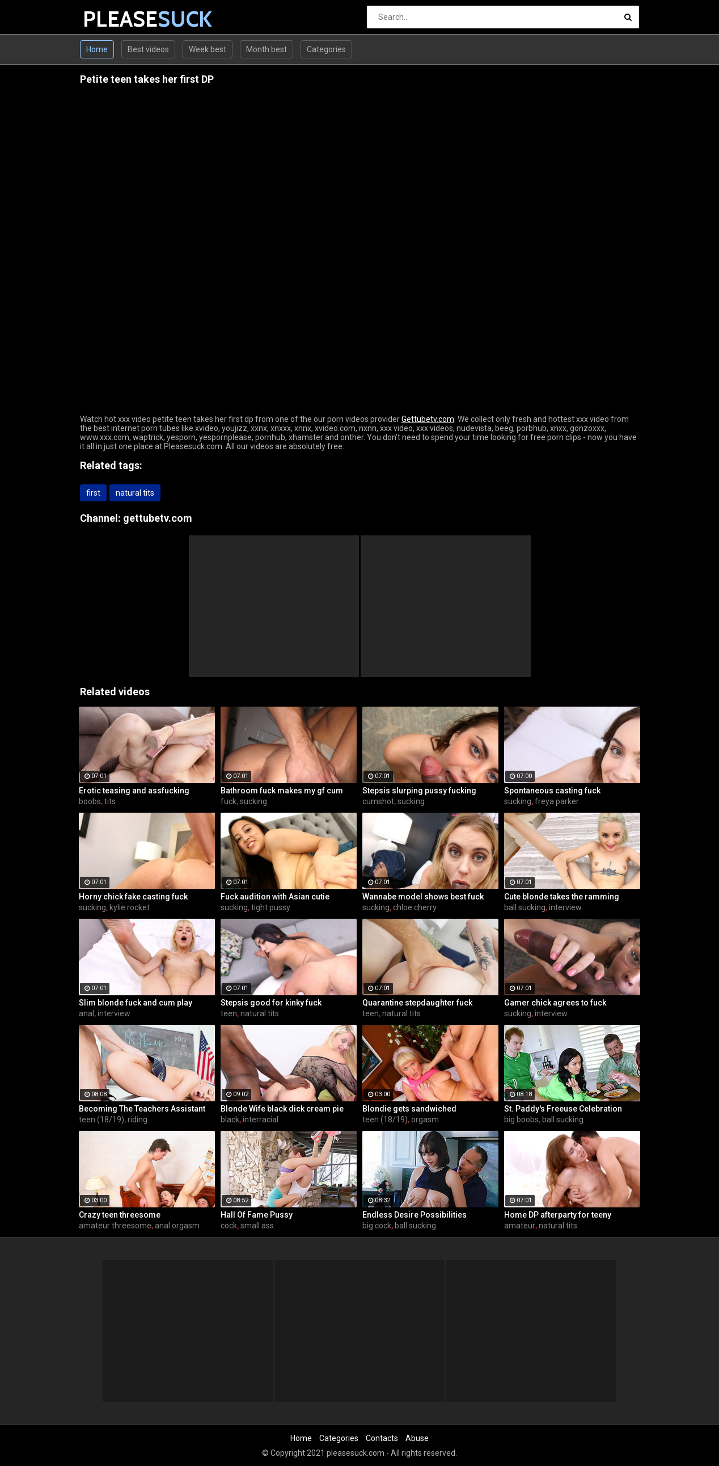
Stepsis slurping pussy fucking (419, 790)
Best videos (148, 49)
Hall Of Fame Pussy (257, 1214)
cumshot (378, 801)
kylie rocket (129, 907)
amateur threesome (115, 1225)
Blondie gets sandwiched (409, 1108)
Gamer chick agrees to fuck (555, 1002)
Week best (207, 49)
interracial (260, 1119)
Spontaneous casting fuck (552, 790)
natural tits (135, 492)
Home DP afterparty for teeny (557, 1214)
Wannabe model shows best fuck (423, 896)
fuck (228, 801)
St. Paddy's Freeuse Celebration (563, 1108)
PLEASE (112, 19)
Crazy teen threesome (119, 1214)
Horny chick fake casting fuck (133, 896)
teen (229, 1013)
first (93, 492)
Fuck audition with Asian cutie (275, 896)
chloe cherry (415, 907)
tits (110, 801)
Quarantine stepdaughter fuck (417, 1002)
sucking (253, 801)
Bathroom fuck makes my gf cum (282, 790)
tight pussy (270, 907)
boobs (90, 801)
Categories (326, 49)
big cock (376, 1225)
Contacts (382, 1438)
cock (229, 1225)
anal (86, 1013)
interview (565, 907)
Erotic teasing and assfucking (134, 790)
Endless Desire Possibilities (414, 1214)
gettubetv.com (157, 518)
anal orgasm (177, 1225)
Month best (266, 49)
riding (137, 1119)
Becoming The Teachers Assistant (142, 1108)
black (230, 1119)
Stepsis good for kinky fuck (271, 1002)
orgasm (425, 1119)
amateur (519, 1225)
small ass (257, 1225)
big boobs (521, 1119)
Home (97, 49)
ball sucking (524, 907)
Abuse (417, 1438)
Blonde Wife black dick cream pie (282, 1108)
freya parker (557, 801)
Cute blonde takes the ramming (561, 896)
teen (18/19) (101, 1119)
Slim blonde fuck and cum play (135, 1002)
